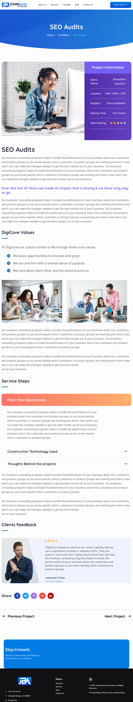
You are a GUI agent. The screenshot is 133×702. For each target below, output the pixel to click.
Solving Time (98, 113)
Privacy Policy (94, 693)
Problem (95, 103)
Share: (7, 596)
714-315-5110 (14, 691)
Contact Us (12, 700)
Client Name (94, 81)
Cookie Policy (119, 693)
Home (50, 35)
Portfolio (63, 35)
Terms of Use (107, 693)
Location (95, 93)
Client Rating (98, 123)
